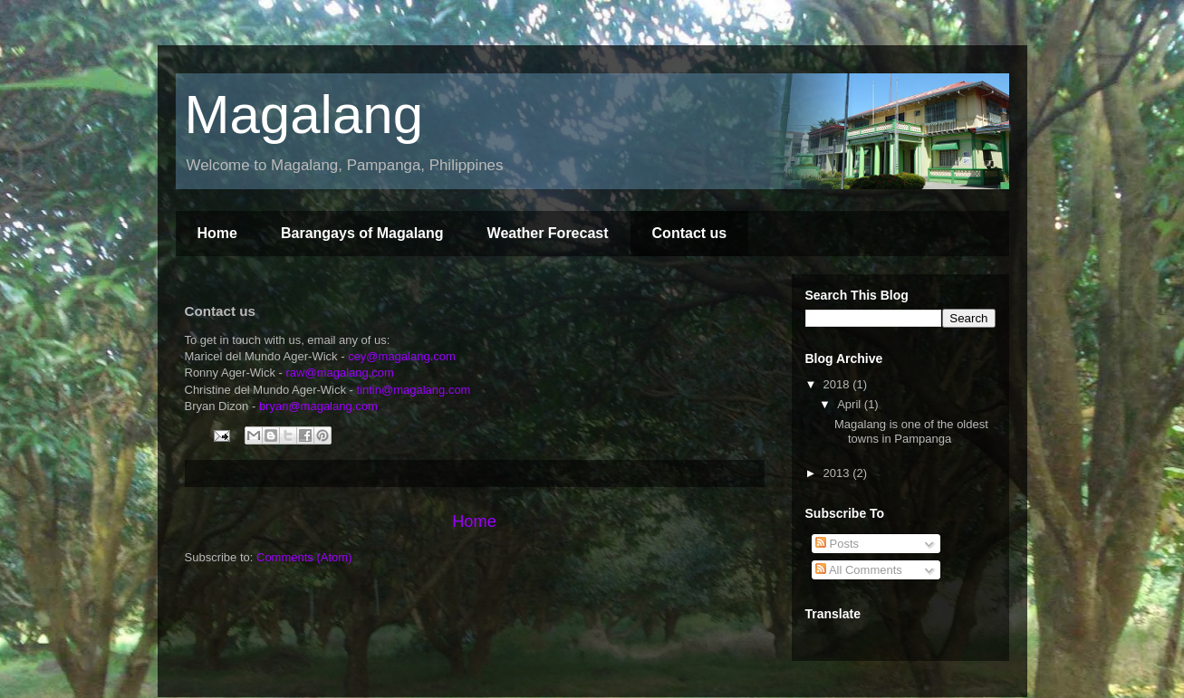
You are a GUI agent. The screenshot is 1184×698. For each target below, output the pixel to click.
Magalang (304, 114)
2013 (838, 473)
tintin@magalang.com (414, 390)
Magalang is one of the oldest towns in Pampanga (911, 431)
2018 (838, 384)
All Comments (858, 570)
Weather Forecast (548, 233)
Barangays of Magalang (362, 233)
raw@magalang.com (339, 372)
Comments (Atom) (303, 557)
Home (217, 233)
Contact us (689, 233)
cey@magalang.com (402, 356)
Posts (837, 543)
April (850, 404)
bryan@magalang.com (318, 406)
